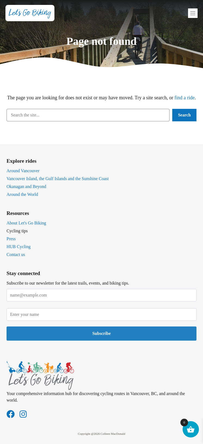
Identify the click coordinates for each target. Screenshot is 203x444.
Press (11, 238)
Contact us (16, 254)
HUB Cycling (18, 246)
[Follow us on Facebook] (11, 414)
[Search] (184, 115)
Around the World (22, 194)
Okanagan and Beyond (26, 186)
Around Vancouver (23, 170)
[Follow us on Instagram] (23, 414)
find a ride (184, 97)
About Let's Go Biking (26, 223)
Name (101, 312)
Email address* (101, 292)
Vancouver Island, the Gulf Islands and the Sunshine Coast (58, 178)
